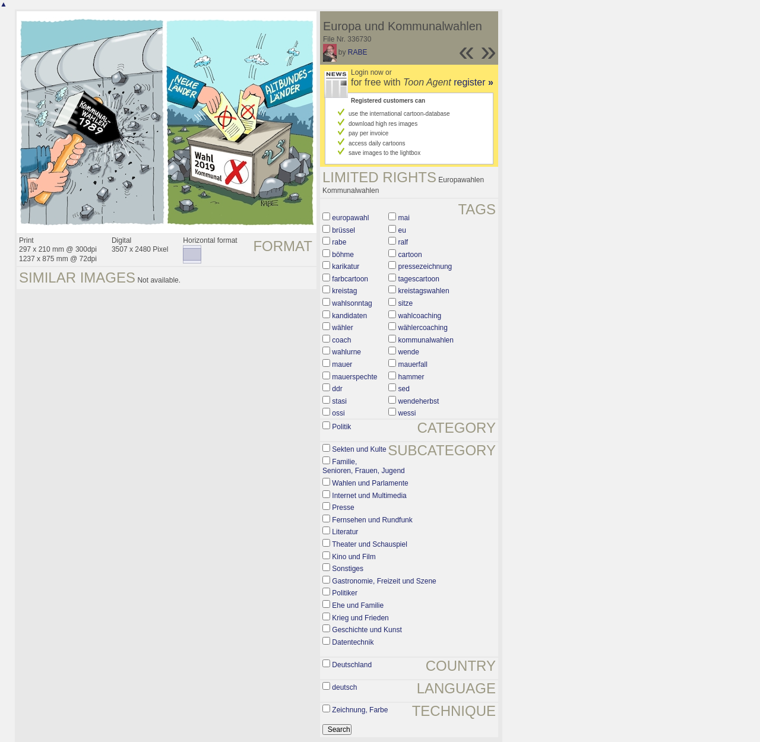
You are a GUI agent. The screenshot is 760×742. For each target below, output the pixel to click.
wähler (342, 328)
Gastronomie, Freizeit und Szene (384, 581)
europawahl (350, 218)
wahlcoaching (420, 316)
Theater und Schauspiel (369, 544)
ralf (403, 242)
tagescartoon (418, 279)
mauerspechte (354, 377)
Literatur (345, 532)
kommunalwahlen (426, 340)
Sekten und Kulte (359, 449)
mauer (342, 364)
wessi (407, 413)
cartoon (410, 254)
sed (404, 389)
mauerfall (413, 364)
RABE (358, 52)
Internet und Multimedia (369, 496)
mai (404, 218)
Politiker (344, 593)
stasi (339, 401)
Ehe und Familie (358, 605)
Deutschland (352, 665)
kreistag (344, 291)
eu (402, 230)
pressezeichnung (425, 266)
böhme (343, 254)
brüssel (343, 230)
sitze (405, 303)
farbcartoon (350, 279)
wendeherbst (418, 401)
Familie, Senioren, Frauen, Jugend (363, 466)
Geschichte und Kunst (366, 630)
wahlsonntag (352, 303)
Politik (341, 427)
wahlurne (346, 352)
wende (408, 352)
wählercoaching (423, 328)
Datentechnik (352, 642)
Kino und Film (353, 557)
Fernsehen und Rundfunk (372, 520)
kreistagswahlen (423, 291)
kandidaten (349, 316)
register (473, 82)
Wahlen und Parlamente (370, 483)
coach (341, 340)
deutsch (344, 687)
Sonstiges (347, 569)
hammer (411, 377)
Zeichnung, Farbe (360, 710)
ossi (338, 413)
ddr (337, 389)
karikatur (345, 266)
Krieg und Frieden (360, 618)
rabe (339, 242)
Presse (343, 507)
